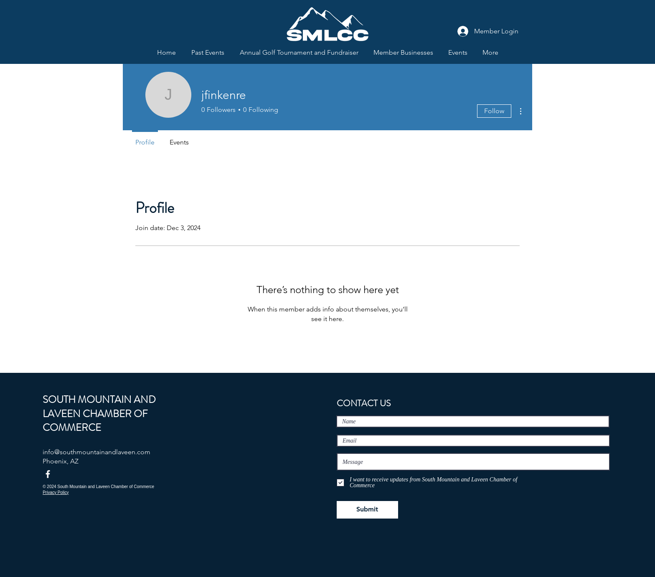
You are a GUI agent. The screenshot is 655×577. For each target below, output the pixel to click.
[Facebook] (48, 474)
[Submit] (367, 510)
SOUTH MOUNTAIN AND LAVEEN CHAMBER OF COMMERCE (99, 413)
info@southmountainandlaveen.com (96, 452)
